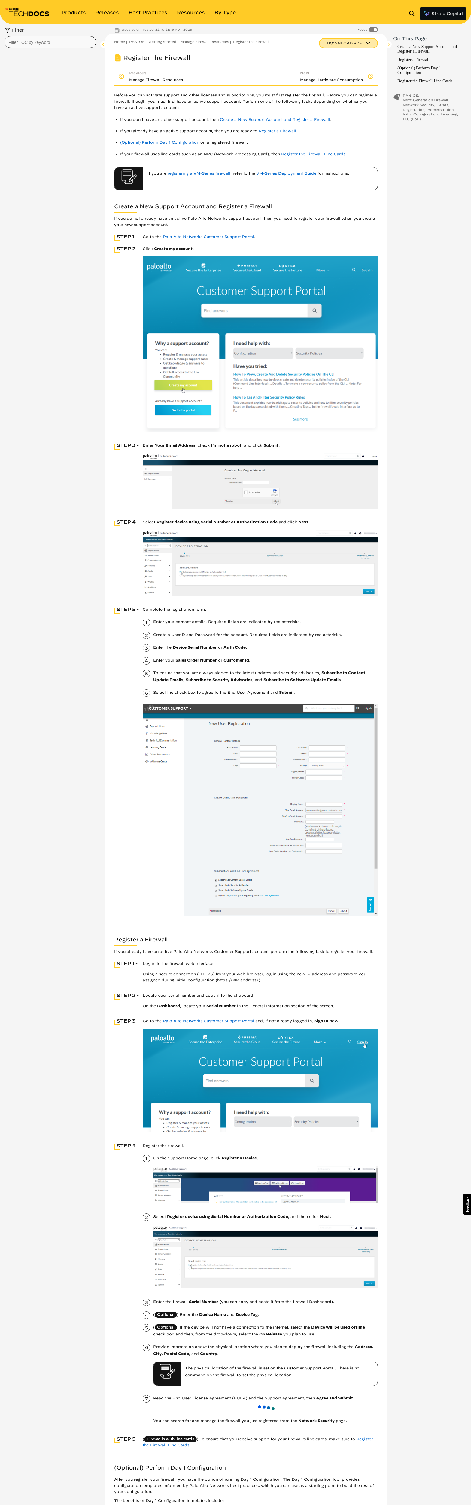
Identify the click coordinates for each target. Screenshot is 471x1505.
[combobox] (50, 42)
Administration (440, 110)
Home (119, 42)
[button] (467, 1204)
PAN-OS (136, 42)
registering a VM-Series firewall (199, 173)
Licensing (449, 114)
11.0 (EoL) (412, 119)
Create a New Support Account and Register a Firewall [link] (275, 119)
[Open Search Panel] (413, 13)
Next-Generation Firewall (425, 100)
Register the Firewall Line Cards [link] (313, 154)
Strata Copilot (443, 13)
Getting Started (162, 42)
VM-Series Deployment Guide (286, 173)
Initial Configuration (420, 114)
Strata (442, 105)
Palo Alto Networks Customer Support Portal (208, 236)
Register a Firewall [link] (277, 131)
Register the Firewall (251, 42)
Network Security (418, 105)
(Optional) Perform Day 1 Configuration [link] (159, 142)
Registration (413, 110)
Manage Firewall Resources (205, 42)
